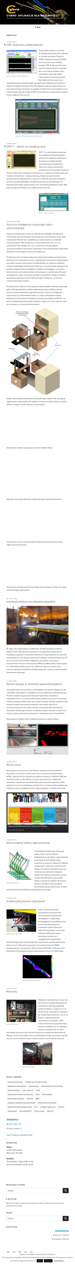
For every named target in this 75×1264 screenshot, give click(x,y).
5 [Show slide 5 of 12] (13, 829)
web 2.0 (50, 1111)
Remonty (11, 991)
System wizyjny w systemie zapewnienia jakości (34, 684)
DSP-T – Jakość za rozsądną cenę (25, 146)
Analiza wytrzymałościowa (36, 1082)
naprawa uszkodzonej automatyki (21, 1103)
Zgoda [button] (40, 1261)
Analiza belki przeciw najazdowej (25, 901)
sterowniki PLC (25, 1111)
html (37, 1094)
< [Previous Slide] (62, 829)
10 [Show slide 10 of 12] (20, 829)
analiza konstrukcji (15, 1082)
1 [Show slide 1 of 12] (8, 829)
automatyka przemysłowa (52, 1086)
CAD (38, 1090)
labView (30, 1099)
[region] (37, 812)
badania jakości (14, 1090)
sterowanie (12, 1111)
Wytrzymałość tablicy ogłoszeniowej (28, 842)
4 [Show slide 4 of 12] (12, 829)
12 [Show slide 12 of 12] (23, 829)
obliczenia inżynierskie (47, 1103)
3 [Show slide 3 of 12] (10, 829)
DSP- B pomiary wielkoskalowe (24, 44)
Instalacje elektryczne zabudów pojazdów (30, 601)
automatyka (34, 1086)
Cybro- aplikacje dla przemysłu (32, 15)
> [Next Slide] (66, 829)
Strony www (13, 764)
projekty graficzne (47, 1107)
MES (37, 1099)
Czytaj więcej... (59, 1261)
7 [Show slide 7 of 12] (16, 829)
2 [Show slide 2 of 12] (9, 829)
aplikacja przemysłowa (17, 1086)
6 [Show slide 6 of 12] (15, 829)
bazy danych (28, 1090)
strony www (39, 1111)
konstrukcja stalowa (16, 1099)
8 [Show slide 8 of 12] (17, 829)
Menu (37, 27)
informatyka (47, 1094)
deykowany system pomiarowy (20, 1094)
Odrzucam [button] (48, 1261)
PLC (36, 1107)
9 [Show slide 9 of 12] (19, 829)
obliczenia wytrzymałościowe (20, 1107)
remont (61, 1107)
